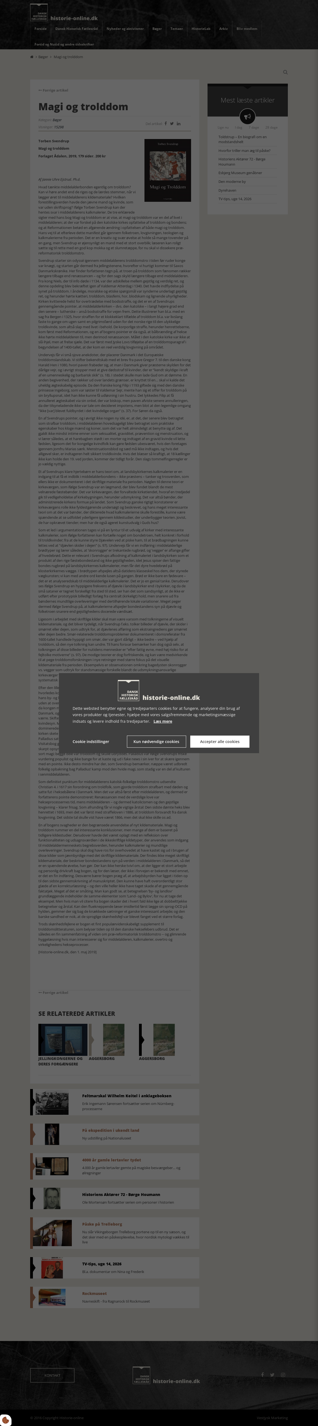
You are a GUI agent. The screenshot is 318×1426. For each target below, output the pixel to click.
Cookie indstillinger (91, 741)
